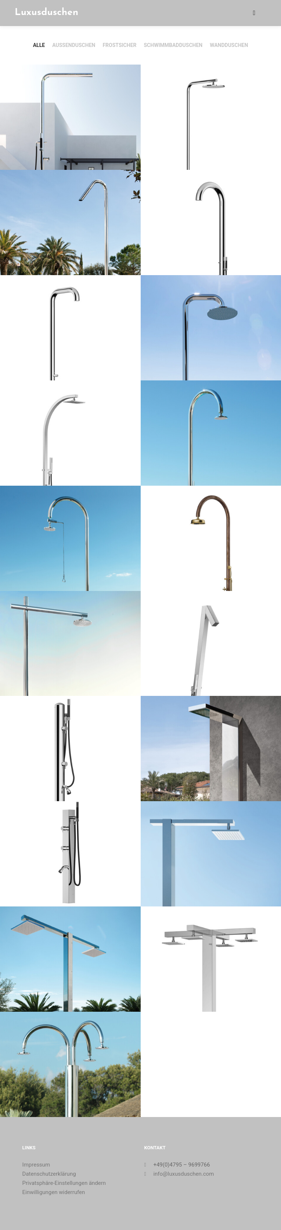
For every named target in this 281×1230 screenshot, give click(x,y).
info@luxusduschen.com (179, 1173)
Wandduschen (229, 45)
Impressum (36, 1164)
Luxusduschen (46, 13)
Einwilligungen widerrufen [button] (53, 1192)
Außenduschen (73, 45)
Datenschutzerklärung (49, 1174)
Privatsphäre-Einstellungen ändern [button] (64, 1183)
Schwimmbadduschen (173, 45)
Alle (39, 45)
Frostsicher (119, 45)
